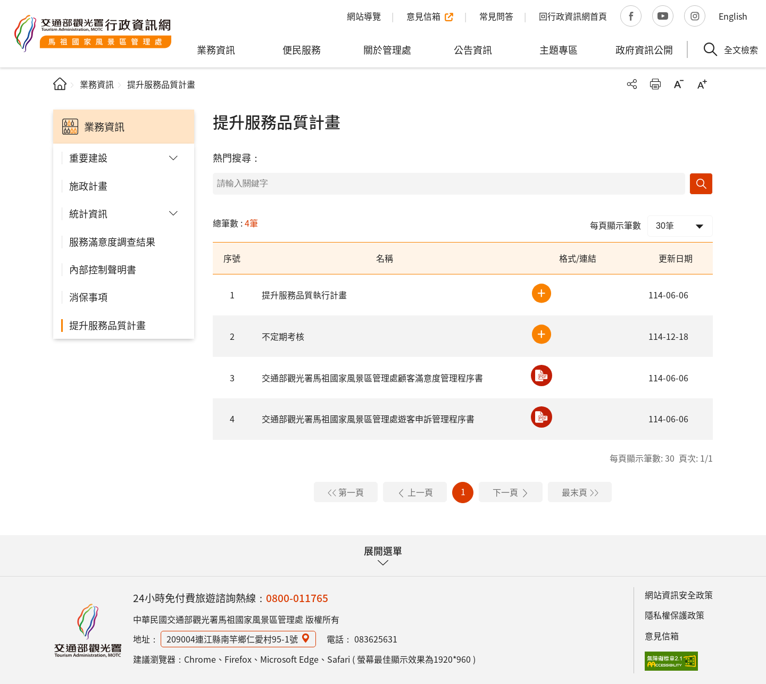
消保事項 (88, 297)
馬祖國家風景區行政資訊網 (87, 630)
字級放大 (702, 84)
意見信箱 (662, 635)
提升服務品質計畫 (107, 325)
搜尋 (701, 184)
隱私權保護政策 (674, 614)
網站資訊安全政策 (679, 594)
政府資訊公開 (644, 49)
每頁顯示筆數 (615, 225)
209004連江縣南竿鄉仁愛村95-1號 (232, 638)
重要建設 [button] (88, 157)
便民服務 (301, 49)
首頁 (59, 83)
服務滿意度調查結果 (112, 241)
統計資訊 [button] (88, 213)
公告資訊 (473, 49)
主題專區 (558, 49)
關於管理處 (387, 49)
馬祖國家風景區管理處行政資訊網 (93, 33)
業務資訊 (216, 49)
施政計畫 (88, 186)
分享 (632, 84)
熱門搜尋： (237, 157)
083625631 (375, 638)
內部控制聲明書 (102, 269)
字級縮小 (678, 84)
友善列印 (655, 84)
